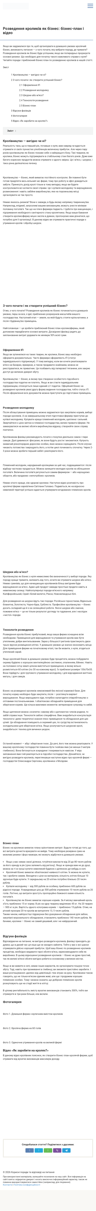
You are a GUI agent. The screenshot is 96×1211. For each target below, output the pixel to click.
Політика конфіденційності (27, 1185)
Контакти (7, 1185)
